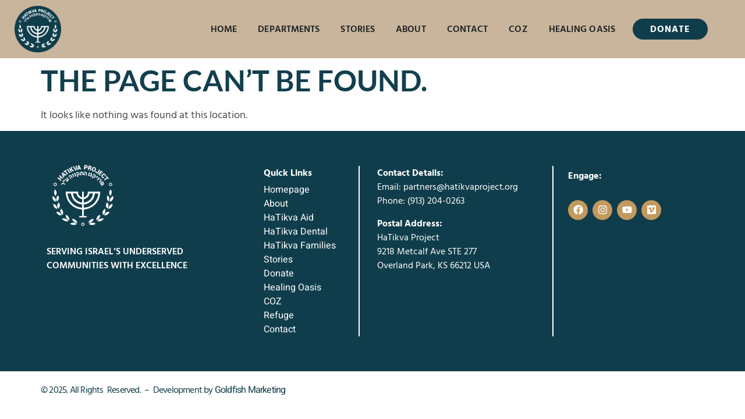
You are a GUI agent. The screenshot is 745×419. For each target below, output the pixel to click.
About (411, 29)
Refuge (279, 315)
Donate (279, 273)
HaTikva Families (300, 246)
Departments (289, 29)
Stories (357, 29)
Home (224, 29)
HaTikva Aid (289, 218)
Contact (467, 29)
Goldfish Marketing (250, 390)
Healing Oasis (582, 29)
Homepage (287, 190)
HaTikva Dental (296, 232)
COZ (518, 29)
